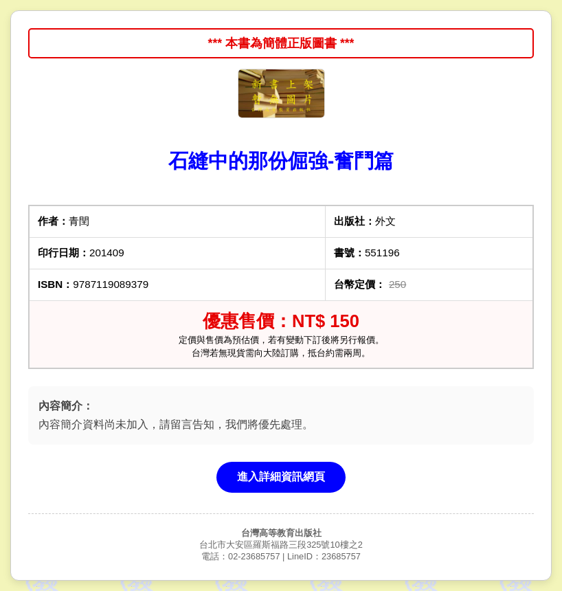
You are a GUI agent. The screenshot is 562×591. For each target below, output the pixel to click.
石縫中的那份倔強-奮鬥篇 (281, 161)
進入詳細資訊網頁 (281, 476)
